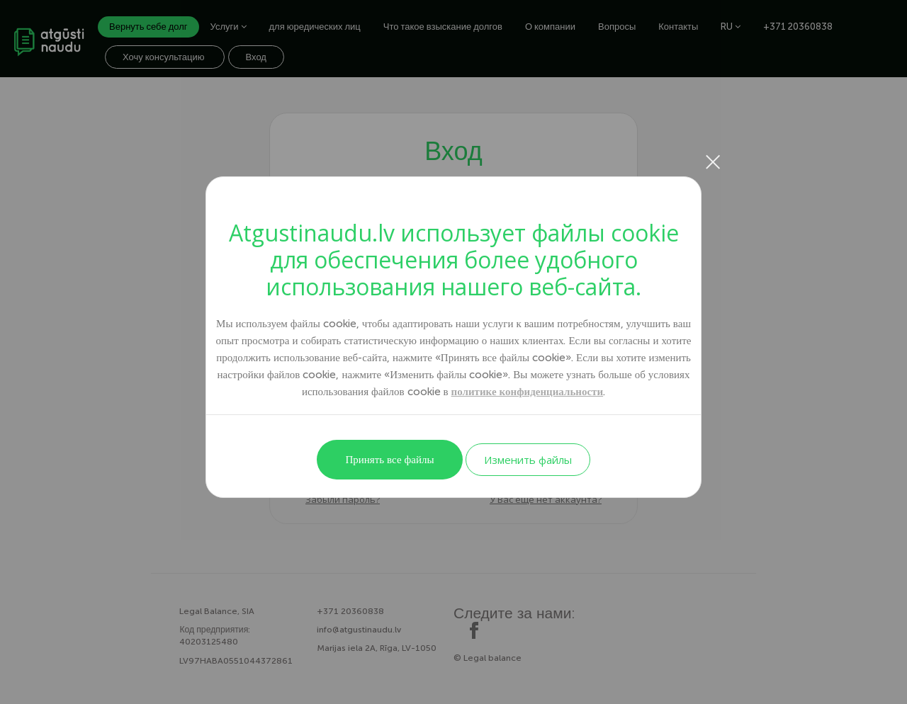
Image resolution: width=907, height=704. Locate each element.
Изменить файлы (528, 460)
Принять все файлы (389, 459)
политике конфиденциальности (527, 391)
